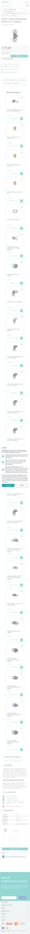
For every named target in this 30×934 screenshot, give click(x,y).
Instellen (22, 485)
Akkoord (8, 485)
